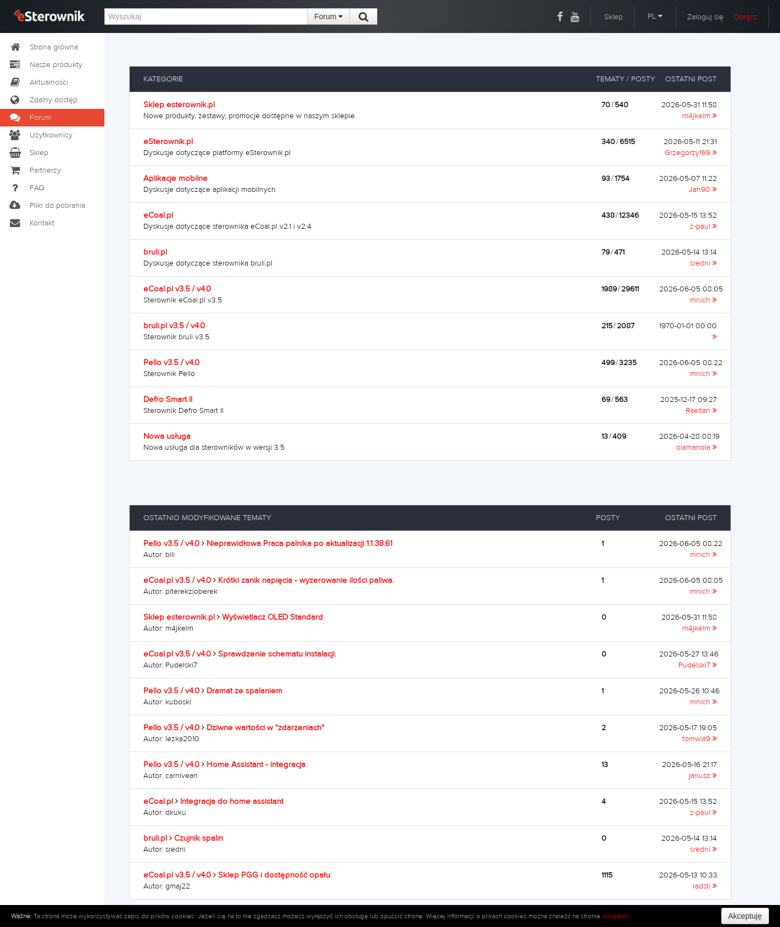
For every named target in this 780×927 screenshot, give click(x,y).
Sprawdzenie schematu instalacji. (277, 654)
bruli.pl (155, 252)
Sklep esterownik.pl (179, 105)
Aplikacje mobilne (175, 178)
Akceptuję (745, 916)
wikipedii (615, 916)
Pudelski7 (697, 665)
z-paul (703, 226)
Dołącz (745, 17)
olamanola (696, 448)
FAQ (26, 188)
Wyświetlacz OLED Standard (272, 617)
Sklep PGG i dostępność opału (274, 875)
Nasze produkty (45, 65)
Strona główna (43, 47)
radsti (705, 886)
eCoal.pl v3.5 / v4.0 (177, 289)
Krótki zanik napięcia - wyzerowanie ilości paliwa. (306, 580)
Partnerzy (34, 170)
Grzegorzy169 (691, 153)
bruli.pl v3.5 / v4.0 (174, 326)
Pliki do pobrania (46, 206)
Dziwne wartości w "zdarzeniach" (265, 727)
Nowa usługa (167, 436)
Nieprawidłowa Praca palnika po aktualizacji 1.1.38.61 (300, 543)
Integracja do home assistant (231, 801)
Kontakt (31, 223)
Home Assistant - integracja (256, 764)
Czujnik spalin (198, 838)
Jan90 (703, 190)
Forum (328, 16)
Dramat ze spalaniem (244, 691)
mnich (703, 300)
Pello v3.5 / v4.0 (171, 362)
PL (655, 16)
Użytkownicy (40, 135)
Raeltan (701, 411)
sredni (703, 263)
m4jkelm (699, 116)
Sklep (613, 17)
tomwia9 (699, 739)
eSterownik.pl (168, 141)
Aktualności (38, 82)
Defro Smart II (167, 399)
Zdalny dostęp (42, 100)
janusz (703, 776)
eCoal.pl (158, 215)
